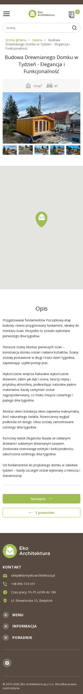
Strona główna (15, 40)
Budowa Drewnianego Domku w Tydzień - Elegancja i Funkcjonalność (37, 44)
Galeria (37, 40)
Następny (38, 499)
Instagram (7, 663)
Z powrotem (44, 513)
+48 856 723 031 (23, 583)
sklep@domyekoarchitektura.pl (33, 575)
